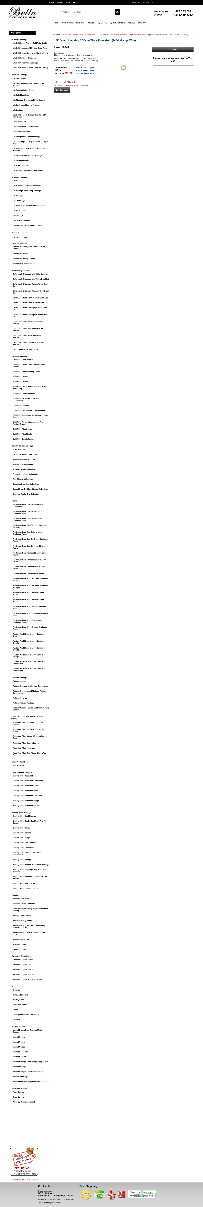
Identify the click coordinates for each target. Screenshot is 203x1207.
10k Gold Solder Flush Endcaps (25, 63)
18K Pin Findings (20, 211)
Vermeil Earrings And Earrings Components (30, 1062)
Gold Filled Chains (20, 377)
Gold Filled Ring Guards (22, 429)
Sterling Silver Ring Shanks (24, 883)
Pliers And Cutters (20, 1005)
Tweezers (16, 1020)
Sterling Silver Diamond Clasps (25, 791)
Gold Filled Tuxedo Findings (24, 439)
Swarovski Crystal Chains (23, 965)
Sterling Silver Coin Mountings (25, 843)
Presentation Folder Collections (25, 474)
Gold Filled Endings (21, 405)
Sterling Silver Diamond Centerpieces (28, 781)
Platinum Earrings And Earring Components (30, 686)
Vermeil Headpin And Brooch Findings (28, 1072)
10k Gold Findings (19, 40)
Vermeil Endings (19, 1067)
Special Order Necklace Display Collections (30, 489)
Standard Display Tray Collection (26, 494)
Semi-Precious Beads (20, 762)
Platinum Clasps (19, 681)
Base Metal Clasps (20, 254)
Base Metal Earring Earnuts (24, 259)
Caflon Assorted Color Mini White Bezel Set (30, 298)
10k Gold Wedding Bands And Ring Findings (31, 68)
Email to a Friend (73, 85)
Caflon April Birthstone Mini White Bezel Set (30, 274)
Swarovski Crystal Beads (23, 960)
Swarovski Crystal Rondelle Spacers (27, 980)
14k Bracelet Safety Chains (23, 90)
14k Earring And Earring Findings (26, 105)
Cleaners (16, 990)
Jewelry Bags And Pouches (24, 459)
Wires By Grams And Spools (24, 1102)
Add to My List (60, 85)
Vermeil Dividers (19, 1057)
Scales (15, 1010)
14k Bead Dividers (20, 78)
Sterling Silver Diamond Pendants (26, 806)
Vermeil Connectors (21, 1052)
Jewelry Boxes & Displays (22, 446)
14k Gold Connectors (21, 132)
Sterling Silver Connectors (23, 848)
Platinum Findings (19, 678)
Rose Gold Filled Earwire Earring (26, 743)
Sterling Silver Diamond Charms (26, 786)
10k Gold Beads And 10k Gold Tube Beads (30, 43)
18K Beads (17, 181)
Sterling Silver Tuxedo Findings (25, 888)
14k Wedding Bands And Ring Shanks (28, 170)
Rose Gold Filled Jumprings (24, 748)
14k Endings (18, 110)
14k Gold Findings (19, 75)
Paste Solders (18, 1092)
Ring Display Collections (23, 479)
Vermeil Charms (19, 1042)
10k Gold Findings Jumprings (25, 58)
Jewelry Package (19, 944)
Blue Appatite (18, 765)
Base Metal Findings (20, 243)
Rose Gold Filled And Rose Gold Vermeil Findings (28, 718)
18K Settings (18, 215)
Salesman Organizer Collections (26, 484)
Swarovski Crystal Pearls (23, 970)
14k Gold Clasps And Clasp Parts (26, 127)
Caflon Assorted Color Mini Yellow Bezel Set (30, 303)
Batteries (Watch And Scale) (24, 904)
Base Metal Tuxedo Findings (24, 264)
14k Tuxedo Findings (21, 165)
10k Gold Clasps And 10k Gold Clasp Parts (30, 48)
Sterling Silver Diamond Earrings (26, 801)
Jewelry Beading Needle (22, 921)
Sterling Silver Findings (21, 813)
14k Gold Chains (19, 122)
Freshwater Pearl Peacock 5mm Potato (28, 574)
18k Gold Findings (19, 177)
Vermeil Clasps (19, 1047)
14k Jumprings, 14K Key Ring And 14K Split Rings (99, 35)
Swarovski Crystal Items (22, 956)
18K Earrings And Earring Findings (27, 191)
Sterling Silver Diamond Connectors (27, 796)
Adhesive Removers (21, 899)
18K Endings (18, 196)
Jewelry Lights (19, 1000)
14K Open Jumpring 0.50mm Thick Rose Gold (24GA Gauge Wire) (163, 35)
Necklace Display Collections (24, 469)
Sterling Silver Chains (21, 828)
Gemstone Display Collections (25, 454)
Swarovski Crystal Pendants (24, 975)
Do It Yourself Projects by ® (23, 1179)
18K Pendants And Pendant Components (29, 206)
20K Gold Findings (19, 232)
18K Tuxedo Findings (21, 220)
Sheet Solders (18, 1097)
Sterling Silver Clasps (21, 838)
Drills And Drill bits (20, 995)
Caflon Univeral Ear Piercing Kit (25, 349)
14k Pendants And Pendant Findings (27, 156)
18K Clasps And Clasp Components (27, 186)
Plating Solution (19, 949)
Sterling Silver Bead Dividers (24, 816)
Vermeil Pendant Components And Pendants (31, 1082)
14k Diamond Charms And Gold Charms (29, 100)
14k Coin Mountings (21, 95)
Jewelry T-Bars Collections (23, 464)
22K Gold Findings (19, 238)
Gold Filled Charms (20, 382)
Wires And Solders (19, 1089)
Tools (14, 986)
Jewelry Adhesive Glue (22, 916)
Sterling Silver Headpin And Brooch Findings (31, 865)
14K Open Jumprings (128, 35)
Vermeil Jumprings (20, 1077)
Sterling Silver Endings (22, 860)
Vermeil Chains (19, 1037)
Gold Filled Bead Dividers (23, 360)
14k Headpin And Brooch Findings (26, 137)
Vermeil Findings (19, 1027)
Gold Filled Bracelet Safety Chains (26, 372)
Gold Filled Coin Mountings (24, 393)
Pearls (14, 501)
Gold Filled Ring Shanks (22, 434)
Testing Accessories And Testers (26, 1015)
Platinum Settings (20, 698)
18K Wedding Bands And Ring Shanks (28, 225)
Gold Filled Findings (20, 356)
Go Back (84, 85)
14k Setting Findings (21, 160)
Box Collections (19, 449)
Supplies (15, 895)
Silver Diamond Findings (22, 772)
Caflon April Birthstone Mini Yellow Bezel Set (31, 279)
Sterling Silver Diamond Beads (25, 776)
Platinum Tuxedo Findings (23, 703)
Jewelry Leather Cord (21, 939)
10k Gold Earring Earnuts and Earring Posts (30, 53)
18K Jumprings (19, 201)
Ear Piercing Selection (21, 271)
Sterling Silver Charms (22, 833)
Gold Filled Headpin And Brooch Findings (29, 410)
